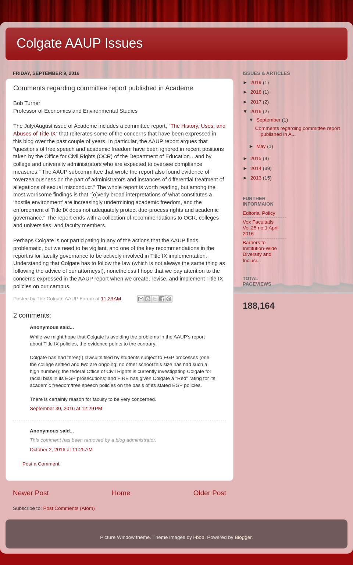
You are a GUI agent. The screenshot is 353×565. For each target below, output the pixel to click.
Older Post (209, 493)
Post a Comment (41, 464)
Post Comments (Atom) (69, 508)
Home (121, 493)
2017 (256, 102)
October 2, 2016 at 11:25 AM (61, 449)
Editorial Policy (259, 213)
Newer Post (31, 493)
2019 (256, 82)
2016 (256, 111)
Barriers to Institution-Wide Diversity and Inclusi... (260, 251)
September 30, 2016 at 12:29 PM (66, 408)
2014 (256, 168)
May (261, 146)
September (269, 120)
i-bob (198, 537)
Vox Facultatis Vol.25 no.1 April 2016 (261, 227)
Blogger (243, 537)
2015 (256, 158)
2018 (256, 92)
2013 (256, 178)
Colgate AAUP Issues (80, 43)
